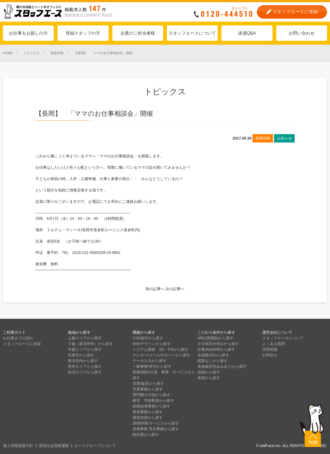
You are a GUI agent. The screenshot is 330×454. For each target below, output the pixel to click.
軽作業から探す (146, 434)
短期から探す (208, 372)
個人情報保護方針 (18, 445)
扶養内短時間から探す (216, 349)
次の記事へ (175, 289)
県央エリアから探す (85, 366)
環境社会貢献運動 (54, 445)
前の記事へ (155, 289)
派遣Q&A (247, 33)
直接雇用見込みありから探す (222, 366)
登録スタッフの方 (83, 33)
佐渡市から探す (81, 355)
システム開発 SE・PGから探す (160, 349)
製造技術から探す (148, 417)
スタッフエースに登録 (22, 344)
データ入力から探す (150, 361)
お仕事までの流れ (18, 338)
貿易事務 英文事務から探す (156, 429)
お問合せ (269, 355)
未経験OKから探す (213, 355)
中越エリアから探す (85, 349)
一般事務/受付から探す (152, 366)
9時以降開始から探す (215, 338)
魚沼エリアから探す (85, 372)
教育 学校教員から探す (153, 400)
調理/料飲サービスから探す (156, 423)
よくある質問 (273, 344)
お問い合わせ (302, 33)
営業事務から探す (148, 389)
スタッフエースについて (192, 33)
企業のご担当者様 (137, 33)
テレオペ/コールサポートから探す (161, 355)
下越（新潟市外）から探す (90, 344)
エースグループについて (95, 445)
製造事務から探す (148, 412)
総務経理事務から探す (151, 406)
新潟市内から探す (83, 361)
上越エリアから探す (85, 338)
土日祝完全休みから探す (218, 344)
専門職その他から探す (151, 395)
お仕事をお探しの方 (28, 33)
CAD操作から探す (148, 338)
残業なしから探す (212, 361)
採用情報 (269, 349)
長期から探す (208, 378)
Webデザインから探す (152, 344)
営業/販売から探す (148, 383)
